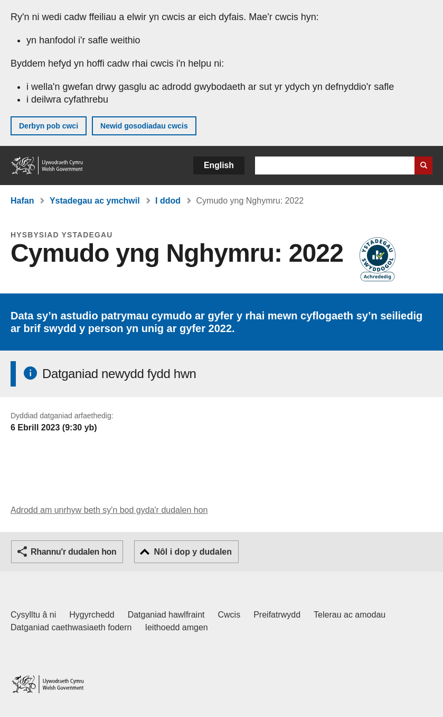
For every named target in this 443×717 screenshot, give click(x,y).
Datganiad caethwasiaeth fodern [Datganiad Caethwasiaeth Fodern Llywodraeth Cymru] (71, 627)
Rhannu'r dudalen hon (73, 551)
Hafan (22, 200)
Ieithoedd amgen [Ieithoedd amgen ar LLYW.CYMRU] (176, 627)
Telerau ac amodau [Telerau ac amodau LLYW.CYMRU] (349, 614)
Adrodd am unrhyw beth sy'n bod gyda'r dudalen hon (109, 509)
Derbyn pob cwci (48, 126)
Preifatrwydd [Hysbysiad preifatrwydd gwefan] (276, 614)
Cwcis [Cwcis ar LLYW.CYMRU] (229, 614)
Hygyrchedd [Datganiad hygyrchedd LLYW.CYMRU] (91, 614)
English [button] (219, 165)
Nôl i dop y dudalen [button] (193, 551)
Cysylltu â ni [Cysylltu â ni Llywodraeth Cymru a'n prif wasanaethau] (33, 614)
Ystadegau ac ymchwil (95, 200)
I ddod (168, 200)
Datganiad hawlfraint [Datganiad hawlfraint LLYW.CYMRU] (166, 614)
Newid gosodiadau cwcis (144, 126)
